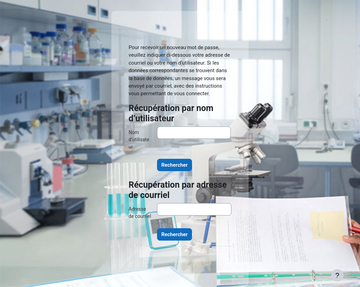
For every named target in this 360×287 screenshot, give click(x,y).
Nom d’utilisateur (139, 140)
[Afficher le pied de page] (337, 275)
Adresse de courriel (140, 212)
